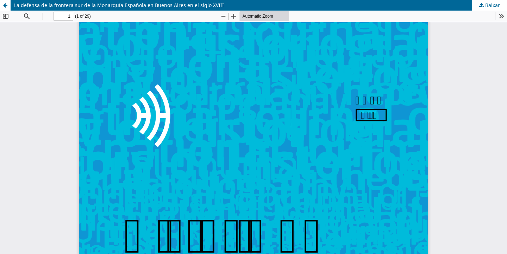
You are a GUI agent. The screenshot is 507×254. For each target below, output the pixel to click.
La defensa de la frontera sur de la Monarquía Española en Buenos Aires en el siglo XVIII (119, 5)
